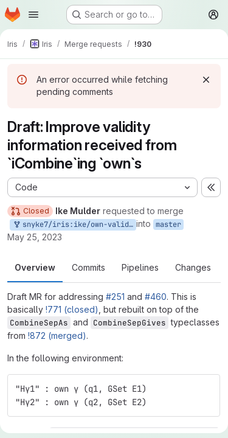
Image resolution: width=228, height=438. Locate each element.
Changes (193, 267)
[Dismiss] (206, 79)
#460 (156, 296)
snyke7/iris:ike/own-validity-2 (74, 225)
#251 (115, 296)
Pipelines (140, 267)
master (168, 224)
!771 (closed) (72, 309)
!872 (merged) (57, 335)
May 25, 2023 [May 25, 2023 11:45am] (34, 237)
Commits (88, 267)
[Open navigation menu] (33, 14)
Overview (35, 267)
